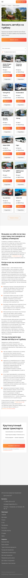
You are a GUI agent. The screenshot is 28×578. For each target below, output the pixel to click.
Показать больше (14, 218)
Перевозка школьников (8, 558)
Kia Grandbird (20, 92)
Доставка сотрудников (7, 560)
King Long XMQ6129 (19, 64)
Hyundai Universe (5, 119)
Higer (17, 145)
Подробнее (7, 79)
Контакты (4, 528)
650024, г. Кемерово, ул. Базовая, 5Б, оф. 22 (14, 507)
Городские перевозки (7, 550)
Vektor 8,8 (19, 198)
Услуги (9, 5)
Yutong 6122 (6, 92)
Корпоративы (5, 542)
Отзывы (3, 533)
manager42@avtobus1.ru (10, 504)
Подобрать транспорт (14, 445)
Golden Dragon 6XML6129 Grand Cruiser (7, 65)
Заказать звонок (21, 1)
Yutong (18, 118)
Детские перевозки (6, 555)
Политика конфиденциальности (8, 572)
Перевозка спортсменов (8, 563)
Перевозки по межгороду (8, 552)
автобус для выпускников (8, 408)
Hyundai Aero (6, 198)
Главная (3, 5)
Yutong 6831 (6, 171)
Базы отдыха (5, 544)
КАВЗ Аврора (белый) (20, 171)
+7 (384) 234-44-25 (16, 256)
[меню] (2, 1)
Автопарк (4, 517)
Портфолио (4, 525)
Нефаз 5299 (6, 145)
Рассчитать (7, 75)
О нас (3, 522)
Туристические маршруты (8, 547)
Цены (2, 536)
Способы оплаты (6, 530)
